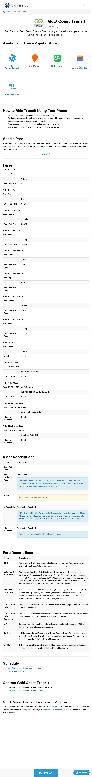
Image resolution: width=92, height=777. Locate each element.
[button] (83, 5)
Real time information (16, 671)
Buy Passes (46, 773)
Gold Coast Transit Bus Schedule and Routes (25, 668)
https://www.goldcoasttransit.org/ (56, 710)
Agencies (6, 12)
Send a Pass (19, 143)
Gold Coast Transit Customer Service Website (25, 690)
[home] (17, 5)
